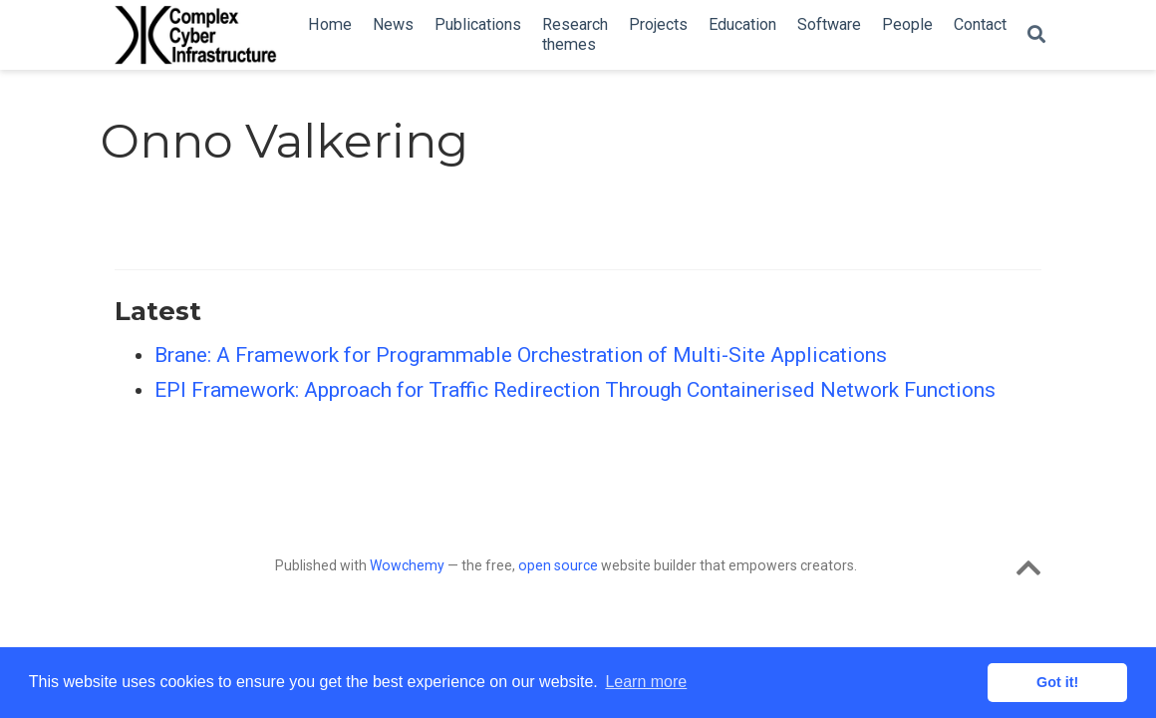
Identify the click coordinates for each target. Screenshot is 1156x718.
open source (558, 565)
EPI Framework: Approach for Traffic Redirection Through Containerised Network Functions (575, 390)
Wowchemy (407, 565)
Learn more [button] (646, 681)
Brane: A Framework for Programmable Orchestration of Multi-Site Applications (520, 355)
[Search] (1036, 35)
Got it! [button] (1057, 682)
